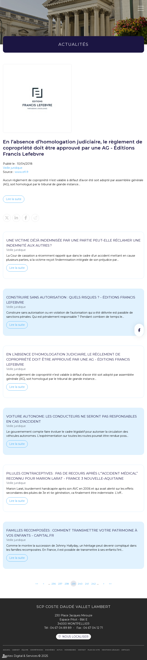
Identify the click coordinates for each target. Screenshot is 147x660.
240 (80, 583)
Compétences (36, 650)
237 (60, 583)
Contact (82, 650)
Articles (125, 650)
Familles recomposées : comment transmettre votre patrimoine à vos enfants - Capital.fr (71, 532)
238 (67, 583)
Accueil (6, 650)
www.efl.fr (21, 172)
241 (87, 583)
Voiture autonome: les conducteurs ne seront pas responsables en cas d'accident (71, 418)
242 (93, 583)
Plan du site (94, 650)
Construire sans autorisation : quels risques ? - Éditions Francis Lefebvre (70, 299)
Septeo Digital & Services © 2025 (25, 656)
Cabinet (16, 650)
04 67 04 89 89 (61, 628)
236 (53, 583)
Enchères (50, 650)
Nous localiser (75, 636)
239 (74, 583)
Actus (59, 650)
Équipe (25, 650)
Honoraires (70, 650)
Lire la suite (13, 199)
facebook (139, 330)
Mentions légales (110, 650)
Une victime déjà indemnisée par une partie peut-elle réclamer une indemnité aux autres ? (73, 242)
